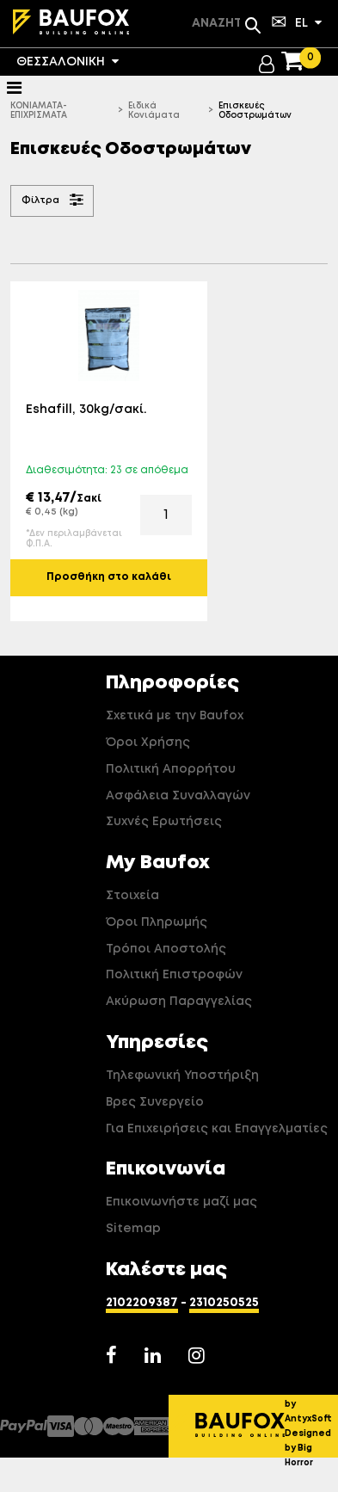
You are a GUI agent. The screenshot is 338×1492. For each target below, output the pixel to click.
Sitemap (133, 1229)
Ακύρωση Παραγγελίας (179, 1002)
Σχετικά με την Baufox (174, 716)
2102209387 (142, 1303)
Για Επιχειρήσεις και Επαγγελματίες (217, 1129)
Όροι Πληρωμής (156, 922)
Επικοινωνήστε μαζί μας (181, 1202)
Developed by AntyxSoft (311, 1404)
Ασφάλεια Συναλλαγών (178, 796)
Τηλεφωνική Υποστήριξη (182, 1076)
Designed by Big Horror (308, 1448)
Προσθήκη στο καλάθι (108, 577)
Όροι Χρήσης (148, 743)
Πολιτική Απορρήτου (171, 769)
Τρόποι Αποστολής (166, 949)
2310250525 (224, 1303)
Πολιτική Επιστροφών (174, 975)
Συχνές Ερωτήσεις (164, 822)
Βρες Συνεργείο (155, 1102)
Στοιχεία (132, 896)
